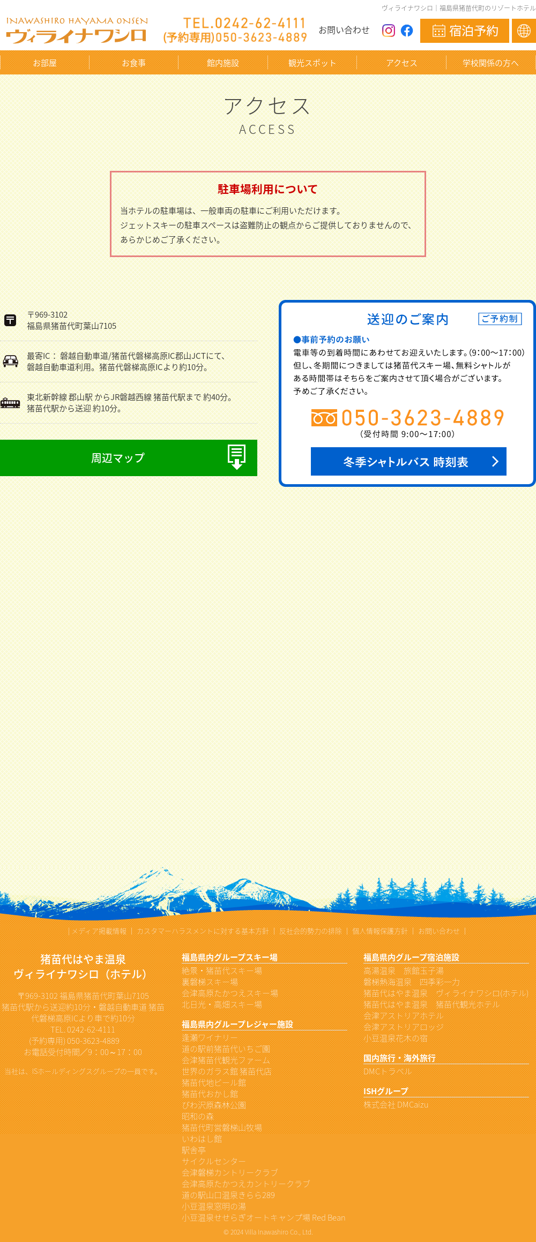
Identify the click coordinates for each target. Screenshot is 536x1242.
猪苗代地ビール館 (214, 1082)
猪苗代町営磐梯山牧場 (222, 1127)
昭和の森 (198, 1116)
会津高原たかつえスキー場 (230, 993)
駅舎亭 (194, 1150)
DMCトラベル (387, 1071)
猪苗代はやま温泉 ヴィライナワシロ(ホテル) (445, 993)
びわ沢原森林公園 (214, 1105)
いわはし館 (202, 1139)
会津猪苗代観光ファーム (226, 1060)
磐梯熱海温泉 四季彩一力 (411, 982)
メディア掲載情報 (98, 930)
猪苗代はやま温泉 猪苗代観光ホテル (431, 1004)
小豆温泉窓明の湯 (214, 1206)
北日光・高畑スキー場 (222, 1004)
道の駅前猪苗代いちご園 (226, 1049)
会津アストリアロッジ (403, 1027)
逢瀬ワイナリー (210, 1037)
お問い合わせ (344, 29)
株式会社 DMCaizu (396, 1104)
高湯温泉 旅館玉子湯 (403, 970)
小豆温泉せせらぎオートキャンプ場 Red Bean (264, 1217)
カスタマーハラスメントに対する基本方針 (203, 930)
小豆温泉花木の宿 (395, 1038)
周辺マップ (118, 457)
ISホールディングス (62, 1071)
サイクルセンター (214, 1161)
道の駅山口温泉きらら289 (228, 1195)
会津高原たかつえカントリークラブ (246, 1184)
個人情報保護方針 (380, 930)
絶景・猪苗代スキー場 (222, 970)
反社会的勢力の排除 (310, 930)
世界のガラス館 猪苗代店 (227, 1071)
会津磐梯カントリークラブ (230, 1172)
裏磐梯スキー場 (210, 982)
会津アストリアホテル (403, 1015)
